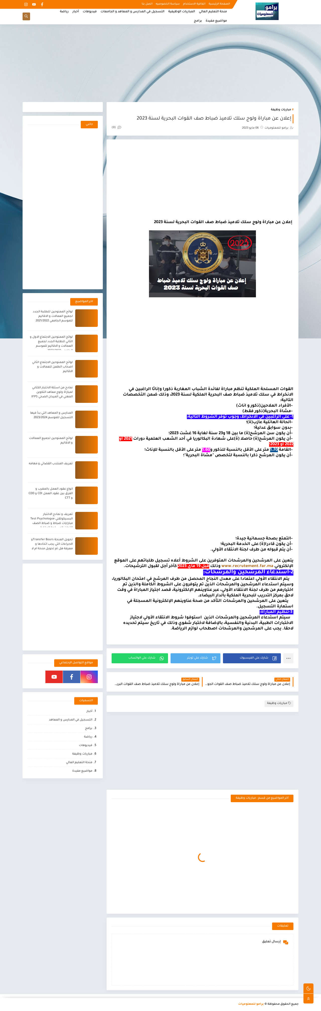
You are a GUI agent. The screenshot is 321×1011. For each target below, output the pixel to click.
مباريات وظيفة (281, 110)
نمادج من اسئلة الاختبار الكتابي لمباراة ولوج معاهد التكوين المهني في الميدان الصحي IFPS (52, 392)
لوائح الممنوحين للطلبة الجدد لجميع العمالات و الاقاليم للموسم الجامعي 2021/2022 (53, 316)
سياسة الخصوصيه (168, 4)
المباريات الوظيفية (181, 12)
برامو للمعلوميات (251, 1004)
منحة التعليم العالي (213, 12)
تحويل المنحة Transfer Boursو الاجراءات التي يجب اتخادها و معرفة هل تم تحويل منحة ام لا (52, 544)
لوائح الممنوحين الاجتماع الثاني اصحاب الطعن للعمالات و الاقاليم (52, 367)
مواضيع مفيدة (216, 21)
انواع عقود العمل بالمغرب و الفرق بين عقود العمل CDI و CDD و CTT (51, 494)
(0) (116, 127)
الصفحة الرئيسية (219, 4)
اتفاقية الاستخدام (194, 4)
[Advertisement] (160, 63)
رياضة (64, 12)
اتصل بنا (147, 4)
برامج (198, 21)
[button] (252, 658)
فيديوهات (90, 12)
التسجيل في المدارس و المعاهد (70, 720)
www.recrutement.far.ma (247, 566)
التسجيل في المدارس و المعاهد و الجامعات (133, 12)
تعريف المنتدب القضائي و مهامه (51, 464)
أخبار (75, 12)
